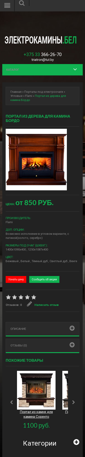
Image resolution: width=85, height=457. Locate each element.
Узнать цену (16, 279)
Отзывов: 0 (14, 305)
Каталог (12, 69)
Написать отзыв (43, 305)
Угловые (16, 96)
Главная (16, 91)
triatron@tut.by (43, 60)
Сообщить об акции (44, 279)
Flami (28, 96)
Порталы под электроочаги (43, 91)
